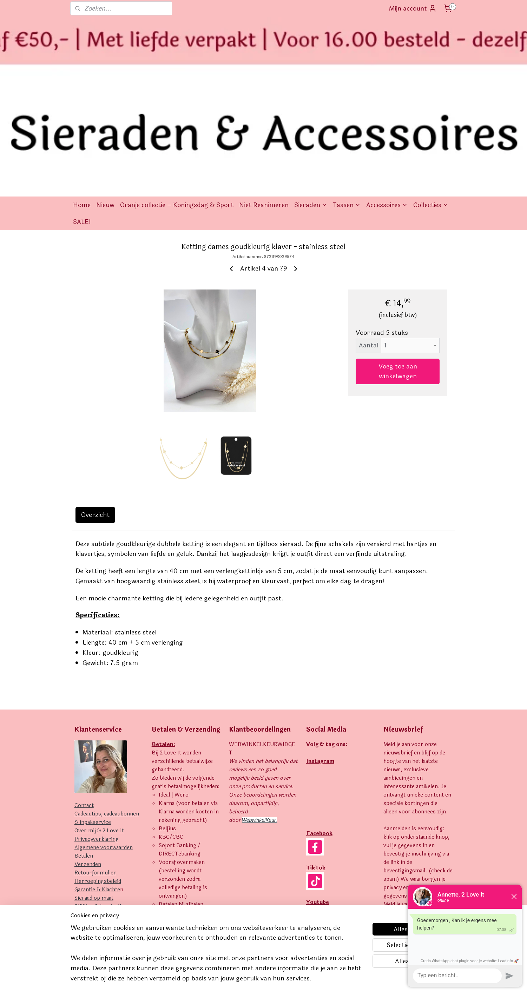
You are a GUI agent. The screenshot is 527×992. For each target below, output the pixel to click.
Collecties (430, 95)
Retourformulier (95, 763)
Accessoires (387, 95)
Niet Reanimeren (264, 95)
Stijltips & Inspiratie (99, 797)
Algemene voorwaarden (103, 738)
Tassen (347, 95)
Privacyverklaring (96, 730)
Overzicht (95, 405)
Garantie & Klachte (97, 780)
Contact (84, 696)
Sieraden (310, 95)
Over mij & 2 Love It (99, 721)
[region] (217, 957)
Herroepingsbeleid (97, 772)
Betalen (83, 747)
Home (82, 95)
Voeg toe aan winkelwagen (397, 262)
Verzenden (87, 755)
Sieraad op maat (93, 789)
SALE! (82, 112)
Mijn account (413, 8)
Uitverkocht (89, 805)
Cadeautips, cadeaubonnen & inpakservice (106, 708)
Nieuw (105, 95)
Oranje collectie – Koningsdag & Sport (176, 95)
